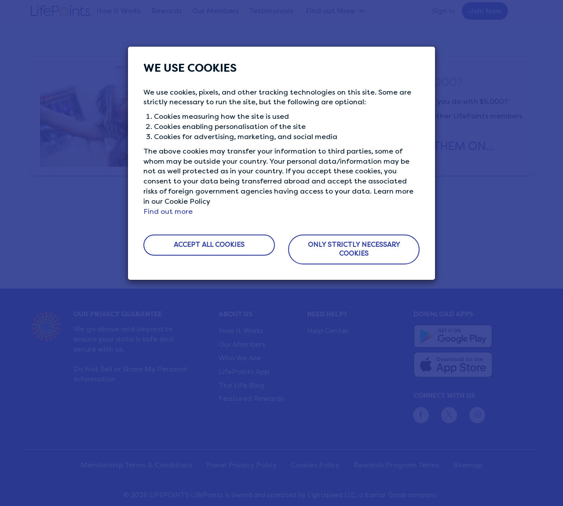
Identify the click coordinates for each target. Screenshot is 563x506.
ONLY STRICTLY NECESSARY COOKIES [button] (354, 249)
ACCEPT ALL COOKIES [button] (209, 245)
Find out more (168, 211)
